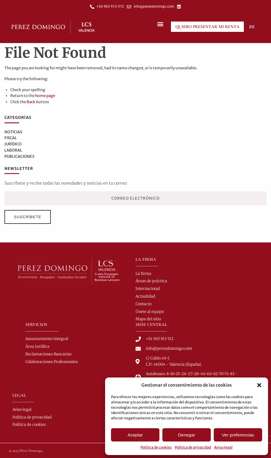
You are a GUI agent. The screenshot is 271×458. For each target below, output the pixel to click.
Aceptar (135, 434)
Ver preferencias (238, 434)
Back (31, 101)
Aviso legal (223, 447)
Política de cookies (156, 447)
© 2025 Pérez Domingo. (26, 450)
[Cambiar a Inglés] (251, 26)
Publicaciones (19, 156)
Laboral (13, 150)
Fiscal (10, 137)
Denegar (186, 434)
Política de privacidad (193, 447)
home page (45, 95)
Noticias (13, 131)
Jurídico (13, 144)
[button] (259, 385)
